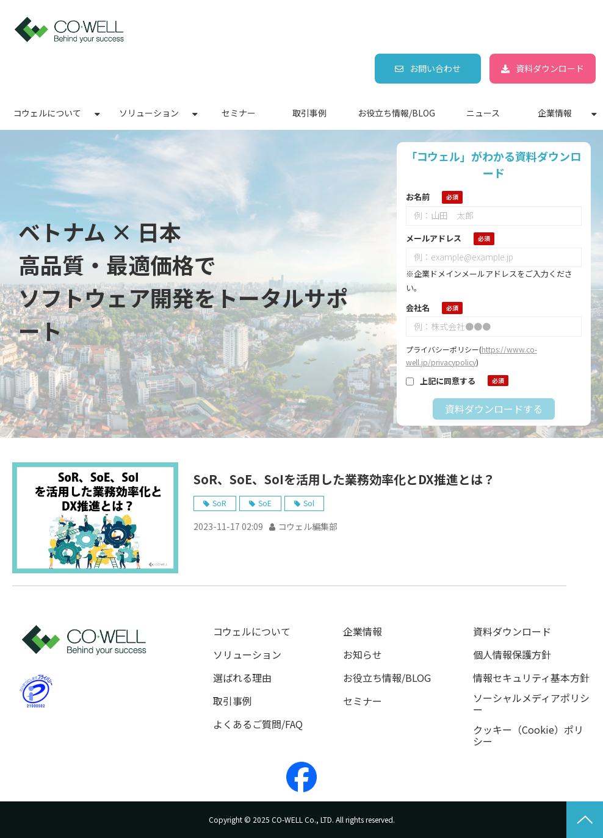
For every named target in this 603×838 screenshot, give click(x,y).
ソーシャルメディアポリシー (531, 703)
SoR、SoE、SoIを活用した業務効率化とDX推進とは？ (344, 479)
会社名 (418, 307)
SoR (219, 503)
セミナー (239, 113)
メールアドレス (433, 238)
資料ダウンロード (550, 68)
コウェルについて (47, 113)
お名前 (418, 196)
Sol (308, 503)
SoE (265, 503)
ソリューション (149, 113)
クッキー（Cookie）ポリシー (528, 735)
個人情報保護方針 (512, 655)
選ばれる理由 (242, 678)
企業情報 (555, 113)
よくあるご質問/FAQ (258, 724)
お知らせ (362, 655)
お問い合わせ (435, 68)
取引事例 (309, 113)
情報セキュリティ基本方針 (531, 678)
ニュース (483, 113)
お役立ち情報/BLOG (396, 113)
